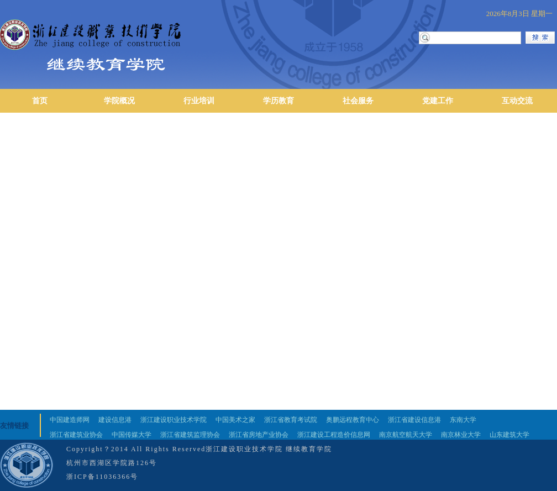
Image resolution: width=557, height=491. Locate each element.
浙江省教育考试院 (290, 420)
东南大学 (463, 420)
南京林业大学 (461, 435)
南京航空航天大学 (405, 435)
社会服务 (358, 101)
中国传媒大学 (131, 435)
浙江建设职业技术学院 (173, 420)
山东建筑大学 (509, 435)
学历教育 (278, 101)
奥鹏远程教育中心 (352, 420)
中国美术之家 (235, 420)
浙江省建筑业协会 (76, 435)
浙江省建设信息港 (414, 420)
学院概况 (119, 101)
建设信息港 (115, 420)
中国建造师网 (70, 420)
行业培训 (198, 101)
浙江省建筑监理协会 (190, 435)
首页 (40, 101)
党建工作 (437, 101)
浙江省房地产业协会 (258, 435)
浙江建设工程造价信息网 (333, 435)
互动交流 (517, 101)
